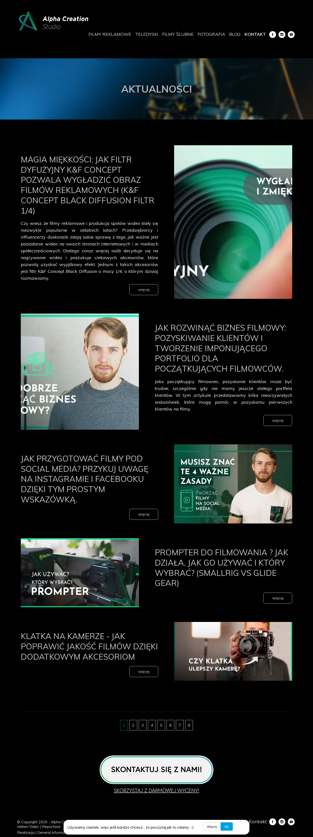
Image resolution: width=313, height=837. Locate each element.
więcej (143, 289)
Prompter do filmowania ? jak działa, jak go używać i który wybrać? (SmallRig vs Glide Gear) (222, 577)
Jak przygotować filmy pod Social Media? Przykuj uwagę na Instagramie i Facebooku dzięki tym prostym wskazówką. (86, 488)
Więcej (212, 827)
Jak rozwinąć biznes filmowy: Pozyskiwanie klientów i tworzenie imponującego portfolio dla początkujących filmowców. (217, 352)
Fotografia (211, 34)
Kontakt (255, 34)
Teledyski (146, 34)
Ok (227, 827)
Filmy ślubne (178, 34)
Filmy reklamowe (110, 34)
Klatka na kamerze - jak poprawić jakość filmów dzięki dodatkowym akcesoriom (84, 661)
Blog (235, 34)
